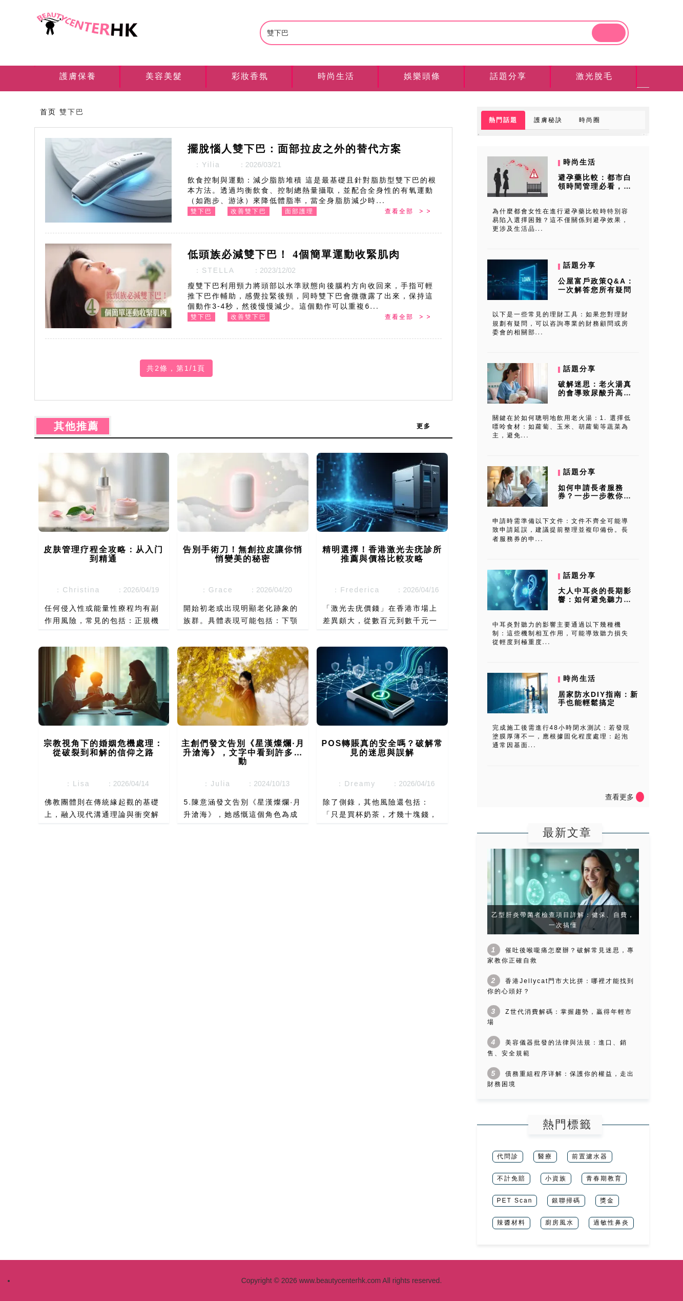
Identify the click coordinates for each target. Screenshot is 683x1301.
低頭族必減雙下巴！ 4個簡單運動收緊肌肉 (294, 254)
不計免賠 (511, 1178)
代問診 (508, 1156)
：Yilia (204, 165)
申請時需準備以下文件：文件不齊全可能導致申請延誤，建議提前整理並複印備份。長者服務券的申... (560, 529)
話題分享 (579, 265)
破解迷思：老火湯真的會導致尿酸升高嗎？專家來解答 (595, 393)
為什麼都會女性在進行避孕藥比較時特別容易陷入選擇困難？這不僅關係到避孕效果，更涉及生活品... (560, 220)
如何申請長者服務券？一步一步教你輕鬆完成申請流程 (595, 496)
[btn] (609, 33)
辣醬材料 (511, 1222)
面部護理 (299, 211)
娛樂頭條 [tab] (422, 76)
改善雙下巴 (248, 211)
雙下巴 (201, 211)
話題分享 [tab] (508, 76)
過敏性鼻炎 (611, 1222)
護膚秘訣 (548, 120)
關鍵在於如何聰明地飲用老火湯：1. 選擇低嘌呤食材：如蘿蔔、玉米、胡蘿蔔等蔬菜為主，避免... (561, 426)
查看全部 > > (408, 211)
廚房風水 (559, 1222)
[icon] (640, 797)
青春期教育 (604, 1178)
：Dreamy (353, 783)
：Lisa (74, 783)
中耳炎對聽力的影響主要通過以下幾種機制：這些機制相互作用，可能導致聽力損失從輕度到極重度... (560, 633)
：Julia (214, 783)
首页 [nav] (48, 112)
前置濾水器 (590, 1156)
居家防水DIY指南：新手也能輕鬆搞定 (598, 698)
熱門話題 (503, 120)
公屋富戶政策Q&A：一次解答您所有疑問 (596, 285)
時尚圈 (590, 120)
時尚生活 (579, 162)
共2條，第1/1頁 (176, 368)
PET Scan (515, 1200)
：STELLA (211, 270)
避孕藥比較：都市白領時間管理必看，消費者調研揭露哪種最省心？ (595, 190)
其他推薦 (73, 426)
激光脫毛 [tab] (594, 76)
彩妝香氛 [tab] (250, 76)
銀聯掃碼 (566, 1200)
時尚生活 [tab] (336, 76)
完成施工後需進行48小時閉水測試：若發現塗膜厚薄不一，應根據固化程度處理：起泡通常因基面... (561, 736)
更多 (429, 426)
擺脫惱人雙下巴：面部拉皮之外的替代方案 (295, 148)
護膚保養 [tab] (77, 76)
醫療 (545, 1156)
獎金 (607, 1200)
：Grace (213, 590)
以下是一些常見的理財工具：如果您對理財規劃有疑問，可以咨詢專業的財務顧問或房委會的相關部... (560, 323)
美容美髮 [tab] (164, 76)
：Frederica (353, 590)
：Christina (74, 590)
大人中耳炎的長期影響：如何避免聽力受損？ (595, 599)
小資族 (556, 1178)
